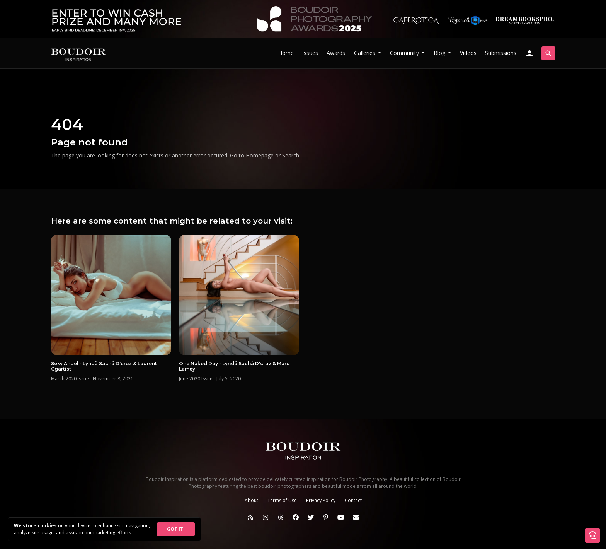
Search (290, 155)
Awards (336, 52)
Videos (468, 52)
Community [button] (405, 52)
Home (286, 52)
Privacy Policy (320, 500)
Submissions (500, 52)
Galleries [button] (365, 52)
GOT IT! (176, 529)
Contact (353, 500)
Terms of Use (282, 500)
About (251, 500)
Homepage (260, 155)
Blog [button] (440, 52)
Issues (310, 52)
